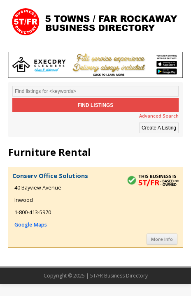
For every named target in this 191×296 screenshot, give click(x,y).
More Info (162, 239)
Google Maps (30, 224)
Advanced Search (159, 116)
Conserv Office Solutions (50, 176)
